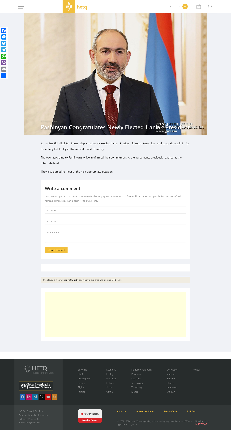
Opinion (171, 391)
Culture (110, 383)
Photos (170, 383)
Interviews (172, 387)
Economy (111, 369)
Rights (81, 387)
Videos (196, 369)
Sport (109, 387)
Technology (137, 383)
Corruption (172, 369)
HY (171, 6)
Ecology (110, 374)
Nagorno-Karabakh (141, 369)
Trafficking (136, 387)
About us (121, 411)
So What (82, 369)
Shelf (80, 374)
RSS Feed (191, 411)
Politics (81, 391)
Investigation (84, 378)
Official (109, 391)
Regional (136, 378)
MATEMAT (201, 424)
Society (81, 383)
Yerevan (171, 374)
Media (134, 391)
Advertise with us (145, 411)
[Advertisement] (115, 314)
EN (185, 6)
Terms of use (170, 411)
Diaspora (136, 374)
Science (171, 378)
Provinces (111, 378)
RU (178, 6)
